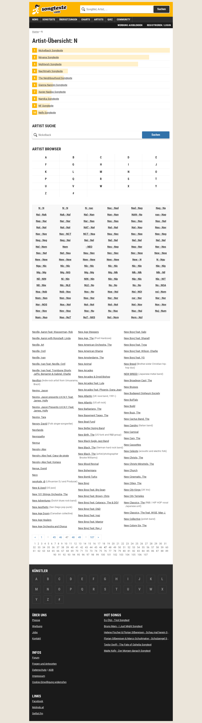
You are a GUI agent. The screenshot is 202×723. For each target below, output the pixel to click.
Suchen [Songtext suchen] (161, 9)
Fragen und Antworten (44, 663)
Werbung (37, 626)
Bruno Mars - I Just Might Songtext (123, 626)
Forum (35, 657)
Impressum (38, 675)
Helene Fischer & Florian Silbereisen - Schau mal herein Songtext (140, 632)
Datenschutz (39, 669)
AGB (51, 669)
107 (92, 537)
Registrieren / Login (159, 25)
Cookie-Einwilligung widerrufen (49, 682)
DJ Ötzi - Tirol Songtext (116, 620)
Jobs (35, 632)
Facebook (37, 701)
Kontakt (36, 638)
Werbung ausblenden (130, 25)
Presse (36, 620)
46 (60, 537)
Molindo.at (38, 707)
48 (73, 537)
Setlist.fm (37, 713)
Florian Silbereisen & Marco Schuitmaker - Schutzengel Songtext (139, 638)
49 (79, 537)
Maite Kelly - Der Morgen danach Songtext (127, 650)
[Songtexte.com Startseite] (51, 9)
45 (54, 537)
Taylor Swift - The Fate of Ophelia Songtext (128, 644)
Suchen (156, 135)
